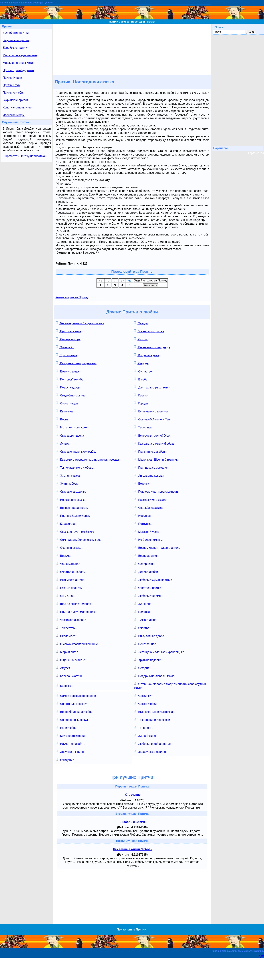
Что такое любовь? (71, 619)
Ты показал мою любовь (74, 467)
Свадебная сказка (70, 395)
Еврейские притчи (15, 47)
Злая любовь (67, 483)
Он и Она (64, 595)
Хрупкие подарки (147, 660)
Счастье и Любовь (70, 571)
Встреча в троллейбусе (152, 435)
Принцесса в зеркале (150, 467)
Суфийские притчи (15, 100)
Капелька (64, 411)
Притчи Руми (11, 85)
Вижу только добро (149, 636)
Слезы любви (145, 703)
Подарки (142, 611)
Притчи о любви (14, 92)
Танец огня (143, 727)
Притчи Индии (12, 77)
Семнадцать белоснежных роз (78, 539)
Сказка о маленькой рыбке (76, 451)
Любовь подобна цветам (152, 743)
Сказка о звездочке (71, 491)
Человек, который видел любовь (80, 323)
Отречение (132, 794)
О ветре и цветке (147, 587)
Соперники (143, 563)
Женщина (142, 603)
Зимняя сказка (68, 475)
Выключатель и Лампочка (153, 711)
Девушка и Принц (70, 751)
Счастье (141, 628)
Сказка (141, 339)
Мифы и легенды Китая (18, 62)
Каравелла (65, 523)
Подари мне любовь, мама (154, 676)
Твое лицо (143, 427)
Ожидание (65, 759)
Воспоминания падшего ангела (157, 547)
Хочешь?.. (65, 347)
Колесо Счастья (69, 676)
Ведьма (63, 555)
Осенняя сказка (68, 547)
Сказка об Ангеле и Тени (153, 419)
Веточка (141, 483)
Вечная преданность (72, 507)
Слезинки (142, 695)
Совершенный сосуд (72, 719)
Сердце (141, 363)
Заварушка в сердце (150, 751)
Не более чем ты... (148, 539)
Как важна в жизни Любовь (154, 443)
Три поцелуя (66, 355)
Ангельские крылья (149, 475)
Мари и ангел (67, 652)
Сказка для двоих (70, 435)
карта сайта (256, 153)
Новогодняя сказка (71, 499)
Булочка (63, 685)
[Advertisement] (131, 49)
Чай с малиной (68, 563)
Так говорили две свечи (152, 719)
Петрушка (142, 523)
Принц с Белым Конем (73, 515)
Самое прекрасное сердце (76, 695)
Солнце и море (68, 339)
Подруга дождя (68, 387)
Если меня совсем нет (151, 411)
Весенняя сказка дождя (152, 347)
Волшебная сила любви (74, 711)
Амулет (63, 668)
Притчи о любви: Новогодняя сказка (132, 21)
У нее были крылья (149, 331)
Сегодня (141, 668)
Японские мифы (14, 115)
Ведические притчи (16, 40)
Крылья (141, 395)
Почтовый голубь (69, 379)
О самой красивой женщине (77, 644)
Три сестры (65, 628)
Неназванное (145, 644)
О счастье (143, 371)
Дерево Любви (146, 571)
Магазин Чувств (146, 531)
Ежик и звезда (67, 371)
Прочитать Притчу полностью (25, 156)
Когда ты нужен (146, 355)
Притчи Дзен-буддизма (18, 70)
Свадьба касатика (148, 507)
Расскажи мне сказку (150, 499)
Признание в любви (149, 451)
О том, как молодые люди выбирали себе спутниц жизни (170, 685)
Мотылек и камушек (71, 427)
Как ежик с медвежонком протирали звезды (87, 459)
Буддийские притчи (16, 32)
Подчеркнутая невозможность (156, 491)
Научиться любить (70, 743)
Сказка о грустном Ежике (75, 531)
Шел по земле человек (73, 603)
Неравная (143, 515)
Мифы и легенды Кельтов (20, 55)
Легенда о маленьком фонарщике (159, 652)
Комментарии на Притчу (72, 297)
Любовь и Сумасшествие (153, 579)
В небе (140, 379)
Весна (62, 419)
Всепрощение (145, 555)
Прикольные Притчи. (132, 929)
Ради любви (66, 727)
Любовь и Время (147, 595)
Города (141, 403)
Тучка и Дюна (145, 619)
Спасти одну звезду (71, 703)
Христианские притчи (17, 107)
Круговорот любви (70, 735)
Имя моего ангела (70, 579)
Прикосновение (68, 331)
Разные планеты (69, 587)
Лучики (63, 443)
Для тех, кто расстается (152, 387)
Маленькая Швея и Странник (155, 459)
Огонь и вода (67, 403)
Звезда (141, 323)
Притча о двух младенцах (75, 611)
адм (261, 956)
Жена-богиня (145, 735)
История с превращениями (76, 363)
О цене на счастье (70, 660)
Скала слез (65, 636)
